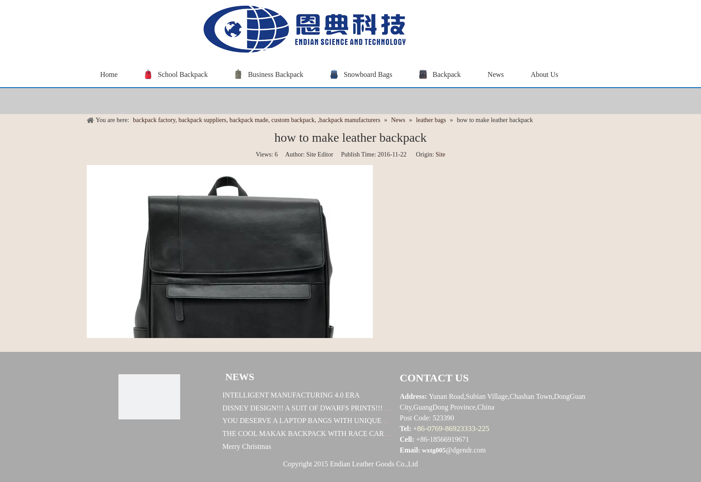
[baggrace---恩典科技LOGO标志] (301, 30)
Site (440, 154)
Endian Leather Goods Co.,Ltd (374, 464)
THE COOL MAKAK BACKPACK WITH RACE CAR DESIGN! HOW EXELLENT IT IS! (356, 433)
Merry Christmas (247, 446)
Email (409, 450)
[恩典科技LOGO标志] (149, 396)
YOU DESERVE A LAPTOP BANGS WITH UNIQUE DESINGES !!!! (326, 420)
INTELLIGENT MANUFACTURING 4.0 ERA (291, 395)
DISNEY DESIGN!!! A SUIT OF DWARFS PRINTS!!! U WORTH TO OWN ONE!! (346, 408)
